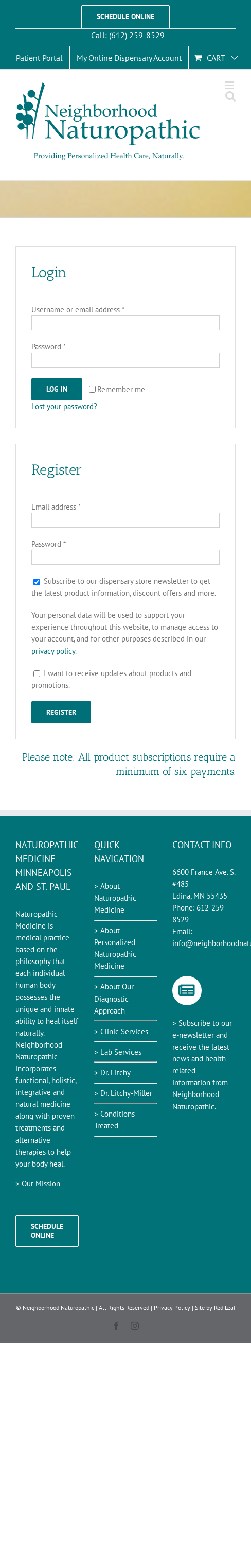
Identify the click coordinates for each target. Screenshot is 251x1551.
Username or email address (77, 309)
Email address (56, 507)
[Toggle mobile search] (230, 96)
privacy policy (53, 651)
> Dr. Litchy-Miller (123, 1093)
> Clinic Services (121, 1031)
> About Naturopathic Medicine (115, 898)
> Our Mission (37, 1183)
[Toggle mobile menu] (230, 85)
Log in (56, 389)
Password (48, 346)
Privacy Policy (172, 1307)
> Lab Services (117, 1052)
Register (61, 712)
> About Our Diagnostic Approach (114, 998)
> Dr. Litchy (112, 1072)
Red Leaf (225, 1307)
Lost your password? (64, 406)
